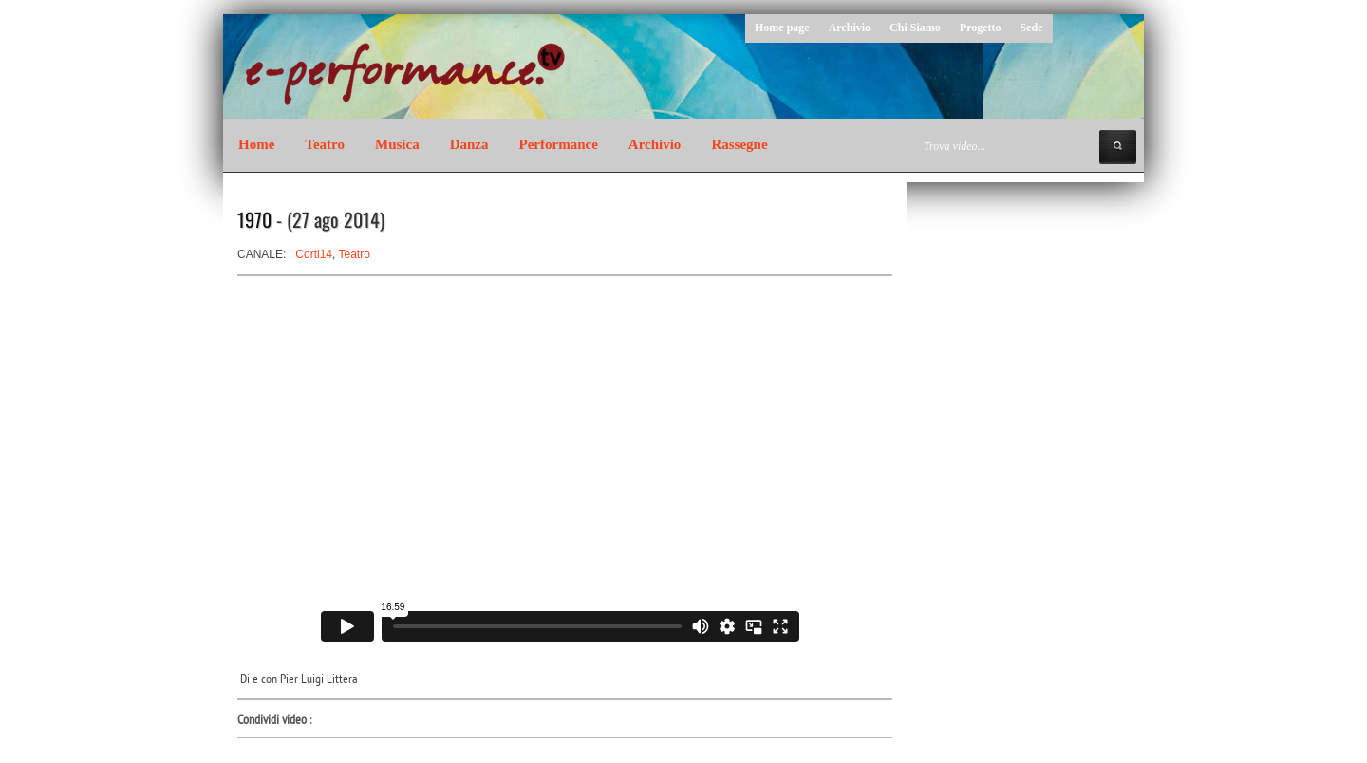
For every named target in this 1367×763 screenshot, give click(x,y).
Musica (397, 144)
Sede (1032, 27)
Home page (782, 27)
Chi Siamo (915, 27)
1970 (254, 219)
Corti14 (313, 254)
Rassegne (739, 144)
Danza (469, 144)
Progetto (981, 27)
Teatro (325, 144)
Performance (558, 144)
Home (256, 144)
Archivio (850, 27)
